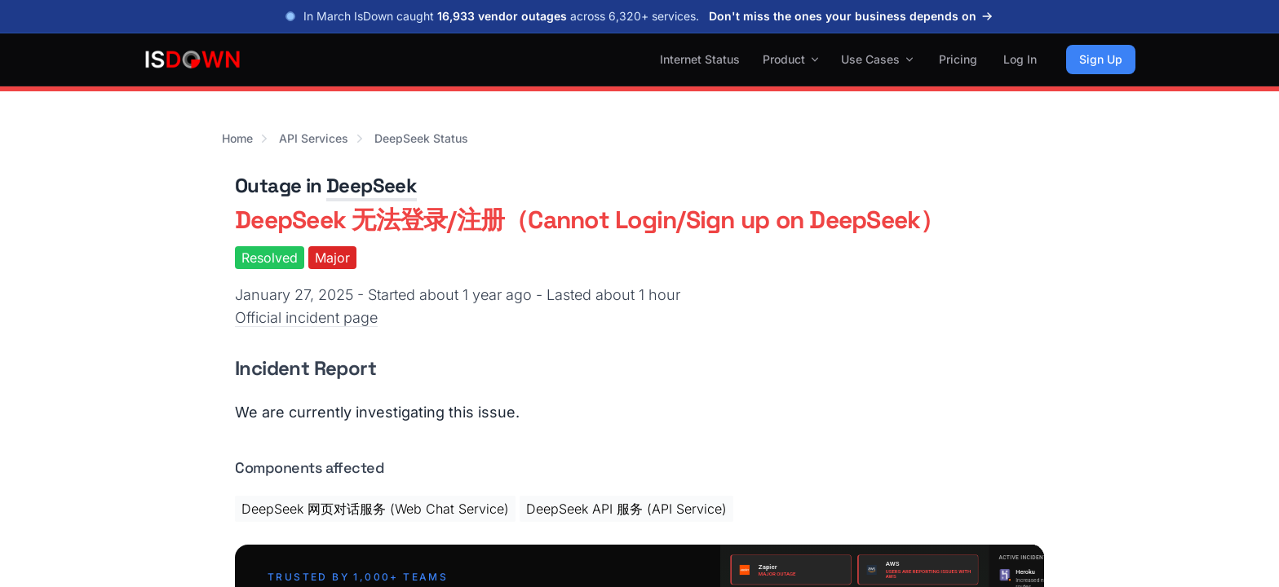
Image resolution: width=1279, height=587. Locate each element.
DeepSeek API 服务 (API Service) (626, 509)
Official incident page (306, 317)
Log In (1020, 59)
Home (237, 138)
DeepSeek (371, 185)
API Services (313, 138)
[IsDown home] (192, 59)
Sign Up (1100, 59)
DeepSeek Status (421, 138)
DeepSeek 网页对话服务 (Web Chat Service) (375, 509)
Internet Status (700, 59)
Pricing (958, 59)
